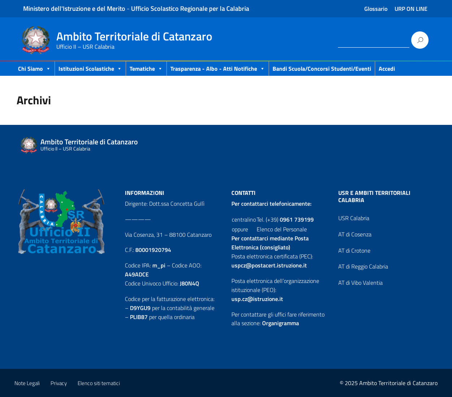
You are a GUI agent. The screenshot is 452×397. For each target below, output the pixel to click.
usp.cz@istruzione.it (257, 299)
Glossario (375, 8)
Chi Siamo (34, 68)
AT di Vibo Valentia (360, 282)
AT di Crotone (354, 250)
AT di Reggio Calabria (363, 266)
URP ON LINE (411, 8)
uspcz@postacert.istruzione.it (269, 265)
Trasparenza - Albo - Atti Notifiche (217, 68)
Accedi (387, 68)
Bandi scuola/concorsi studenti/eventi (322, 68)
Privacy (59, 383)
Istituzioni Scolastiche (90, 68)
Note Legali (27, 383)
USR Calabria (353, 218)
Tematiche (146, 68)
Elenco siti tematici (99, 383)
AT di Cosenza (354, 234)
